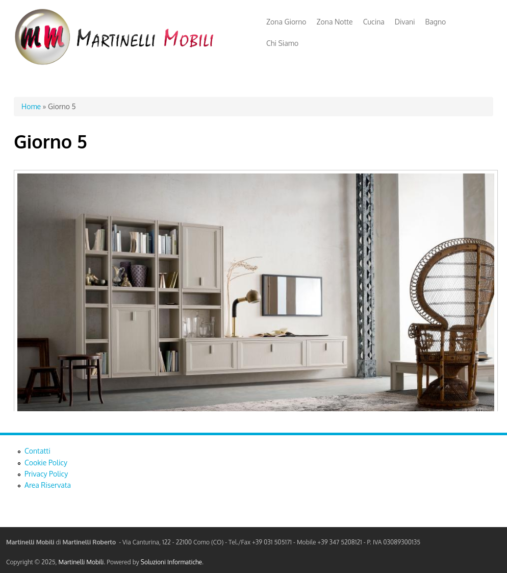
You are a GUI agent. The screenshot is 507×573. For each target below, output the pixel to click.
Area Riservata (47, 485)
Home (31, 106)
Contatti (37, 450)
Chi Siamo (282, 43)
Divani (405, 21)
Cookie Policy (45, 462)
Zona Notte (335, 21)
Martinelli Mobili (81, 562)
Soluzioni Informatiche (171, 562)
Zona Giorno (286, 21)
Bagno (435, 21)
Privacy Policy (46, 473)
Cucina (374, 21)
